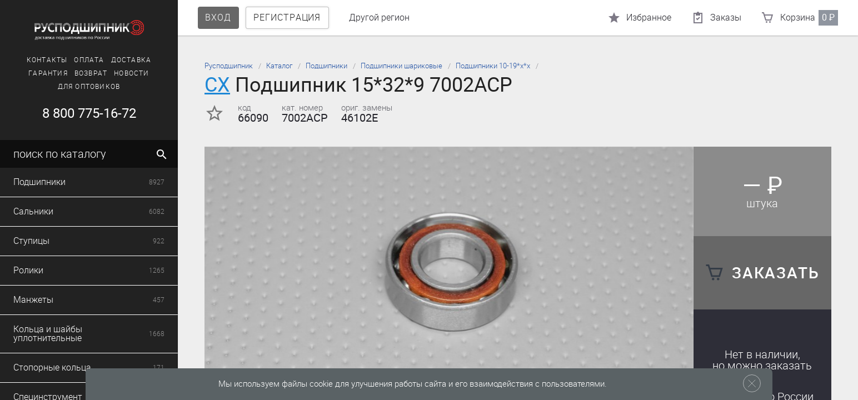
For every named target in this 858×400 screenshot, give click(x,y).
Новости (131, 73)
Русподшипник (228, 66)
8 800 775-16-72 (89, 113)
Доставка (131, 60)
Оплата (89, 60)
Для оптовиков (89, 87)
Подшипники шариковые (401, 66)
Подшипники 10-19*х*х (493, 66)
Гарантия (48, 73)
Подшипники (326, 66)
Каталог (279, 66)
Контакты (47, 60)
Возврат (90, 73)
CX (217, 85)
